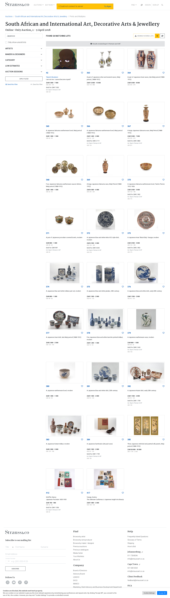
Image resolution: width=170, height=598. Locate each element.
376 (129, 287)
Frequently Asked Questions (138, 537)
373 (129, 233)
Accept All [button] (162, 593)
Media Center (78, 553)
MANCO (76, 584)
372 (88, 233)
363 (88, 73)
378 (88, 333)
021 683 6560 (133, 568)
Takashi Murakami (52, 77)
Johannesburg (134, 551)
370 (129, 180)
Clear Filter (36, 84)
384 (88, 439)
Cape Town (133, 564)
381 (88, 386)
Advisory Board (79, 574)
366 (88, 126)
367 (129, 126)
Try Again (107, 6)
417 (88, 493)
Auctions (9, 16)
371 (47, 233)
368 (47, 180)
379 (129, 333)
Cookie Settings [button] (149, 593)
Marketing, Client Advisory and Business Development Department (97, 587)
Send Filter (11, 84)
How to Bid (132, 546)
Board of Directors (80, 570)
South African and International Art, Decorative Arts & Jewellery (41, 16)
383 (47, 439)
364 (129, 73)
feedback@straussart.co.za (138, 580)
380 (47, 386)
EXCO (75, 580)
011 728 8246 (133, 555)
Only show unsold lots (17, 42)
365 (47, 126)
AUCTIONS (38, 5)
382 (129, 386)
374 (47, 287)
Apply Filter (23, 79)
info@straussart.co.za (136, 559)
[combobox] (9, 546)
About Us (76, 560)
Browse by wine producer (82, 540)
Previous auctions (80, 546)
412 (47, 493)
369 (88, 180)
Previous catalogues (81, 550)
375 (88, 287)
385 (129, 439)
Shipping (131, 543)
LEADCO (76, 577)
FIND (133, 5)
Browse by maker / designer (83, 543)
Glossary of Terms (135, 540)
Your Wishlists (78, 556)
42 (47, 73)
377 (47, 333)
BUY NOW (49, 5)
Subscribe (15, 569)
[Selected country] (7, 561)
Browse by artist (79, 537)
